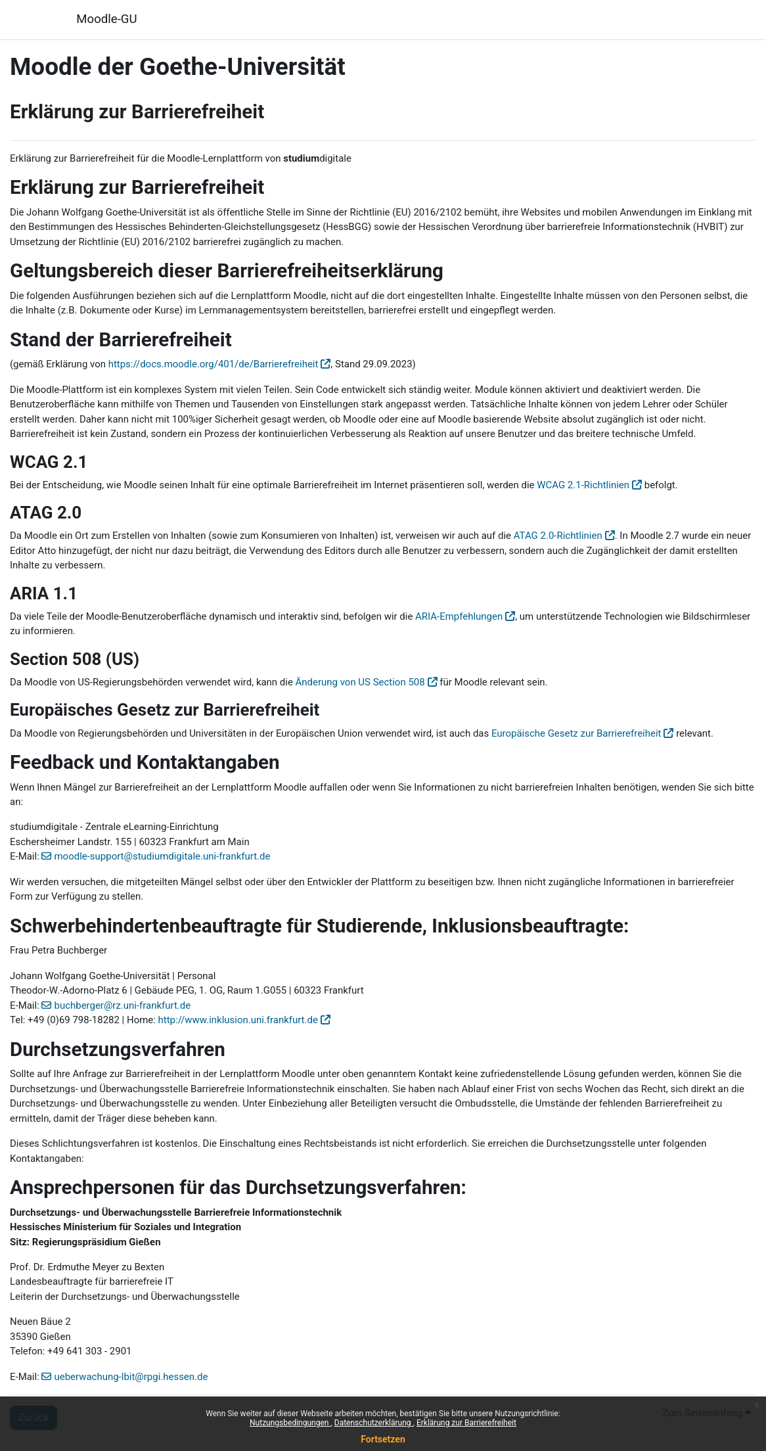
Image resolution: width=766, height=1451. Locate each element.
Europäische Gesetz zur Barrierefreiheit (576, 733)
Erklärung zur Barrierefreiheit (466, 1422)
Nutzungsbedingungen (290, 1422)
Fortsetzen (383, 1439)
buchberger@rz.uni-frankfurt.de (122, 1005)
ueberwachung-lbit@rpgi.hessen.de (131, 1377)
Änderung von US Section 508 (360, 682)
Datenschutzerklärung (373, 1422)
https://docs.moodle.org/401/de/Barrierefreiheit (213, 364)
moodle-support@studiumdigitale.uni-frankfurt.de (162, 856)
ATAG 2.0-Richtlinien (558, 535)
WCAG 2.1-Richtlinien (583, 485)
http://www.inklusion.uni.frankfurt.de (238, 1020)
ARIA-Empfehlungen (459, 616)
